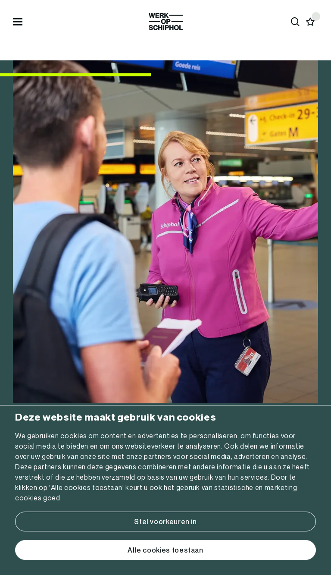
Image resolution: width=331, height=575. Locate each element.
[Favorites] (310, 21)
